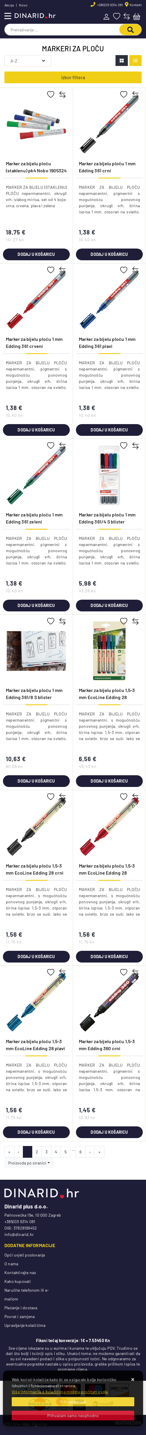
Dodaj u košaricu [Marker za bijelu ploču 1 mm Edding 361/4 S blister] (109, 605)
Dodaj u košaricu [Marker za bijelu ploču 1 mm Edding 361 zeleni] (36, 605)
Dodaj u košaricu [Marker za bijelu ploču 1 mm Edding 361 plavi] (109, 429)
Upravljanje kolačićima (24, 1325)
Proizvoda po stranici (27, 1162)
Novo (23, 5)
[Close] (73, 1401)
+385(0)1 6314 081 (109, 5)
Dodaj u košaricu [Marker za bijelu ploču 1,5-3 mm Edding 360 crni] (109, 1132)
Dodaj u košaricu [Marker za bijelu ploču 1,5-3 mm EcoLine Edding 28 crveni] (109, 956)
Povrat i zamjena (19, 1316)
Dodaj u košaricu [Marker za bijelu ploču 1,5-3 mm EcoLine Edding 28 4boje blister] (109, 780)
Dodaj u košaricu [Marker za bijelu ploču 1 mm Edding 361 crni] (109, 254)
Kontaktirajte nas (20, 1272)
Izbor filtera (73, 77)
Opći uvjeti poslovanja (24, 1254)
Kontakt (136, 5)
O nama (11, 1263)
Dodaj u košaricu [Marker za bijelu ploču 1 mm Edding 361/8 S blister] (36, 780)
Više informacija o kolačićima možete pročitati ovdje (60, 1391)
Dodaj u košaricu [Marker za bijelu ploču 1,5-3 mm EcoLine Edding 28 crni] (36, 956)
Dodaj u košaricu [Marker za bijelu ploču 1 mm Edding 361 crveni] (36, 429)
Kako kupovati (17, 1281)
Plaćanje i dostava (21, 1307)
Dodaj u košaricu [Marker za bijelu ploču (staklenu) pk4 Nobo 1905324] (36, 254)
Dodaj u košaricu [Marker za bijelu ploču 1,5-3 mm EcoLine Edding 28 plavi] (36, 1132)
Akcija (9, 5)
